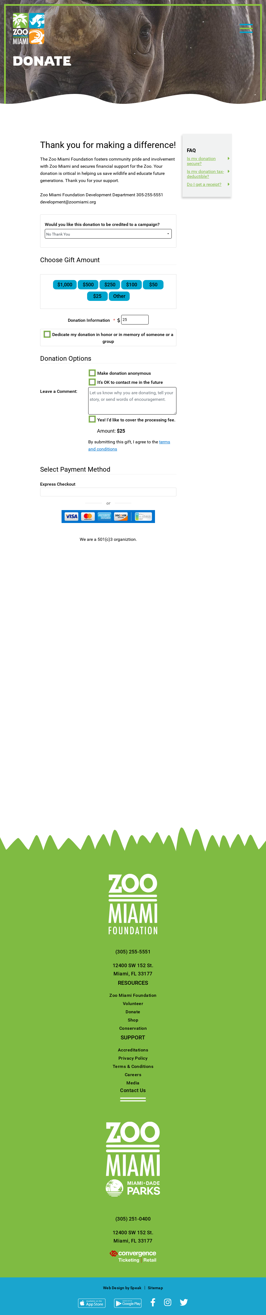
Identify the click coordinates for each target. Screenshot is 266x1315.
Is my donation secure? (201, 161)
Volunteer (133, 1003)
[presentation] (133, 1256)
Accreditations (133, 1050)
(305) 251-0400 (133, 1219)
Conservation (133, 1028)
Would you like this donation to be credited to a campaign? (102, 224)
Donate (133, 1011)
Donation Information (94, 320)
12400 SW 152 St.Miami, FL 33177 (133, 970)
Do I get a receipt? (204, 184)
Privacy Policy (133, 1058)
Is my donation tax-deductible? (205, 174)
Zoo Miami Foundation (133, 995)
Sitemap (155, 1288)
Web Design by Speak (122, 1288)
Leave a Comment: (58, 391)
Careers (133, 1074)
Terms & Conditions (133, 1066)
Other (119, 297)
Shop (133, 1020)
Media (132, 1082)
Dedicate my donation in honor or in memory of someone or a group (109, 338)
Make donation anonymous (120, 373)
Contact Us (133, 1090)
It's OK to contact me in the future (126, 382)
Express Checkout (57, 484)
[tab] (209, 161)
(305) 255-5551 (133, 952)
